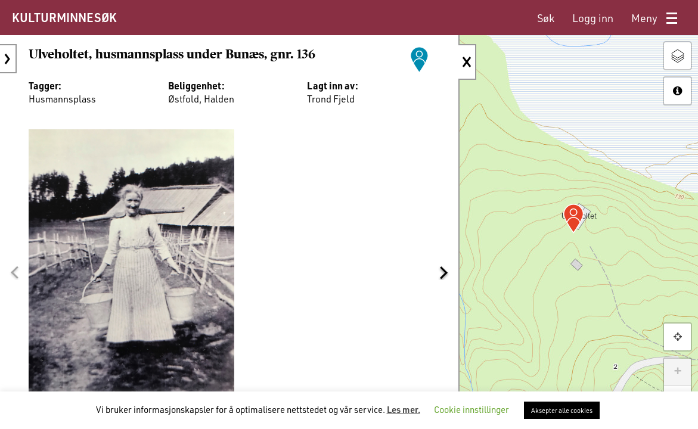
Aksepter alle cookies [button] (561, 410)
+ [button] (677, 372)
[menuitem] (545, 18)
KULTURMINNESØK (64, 17)
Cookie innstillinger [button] (471, 409)
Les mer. (403, 409)
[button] (14, 272)
